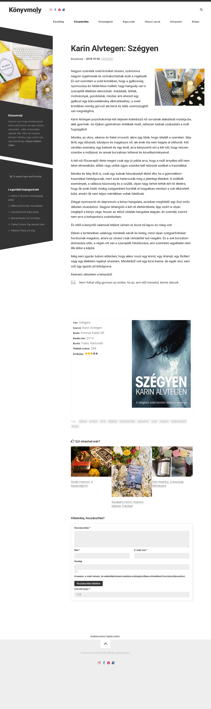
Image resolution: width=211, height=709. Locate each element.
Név (77, 541)
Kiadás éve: (79, 329)
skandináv (143, 413)
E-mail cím (141, 541)
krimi (103, 413)
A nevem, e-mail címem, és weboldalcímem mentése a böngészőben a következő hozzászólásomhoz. (130, 567)
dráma (83, 413)
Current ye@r (82, 580)
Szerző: (77, 319)
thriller (75, 418)
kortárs (93, 413)
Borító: (77, 335)
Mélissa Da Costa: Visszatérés (27, 197)
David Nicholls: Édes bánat (25, 203)
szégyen (164, 413)
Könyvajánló (123, 9)
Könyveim (178, 9)
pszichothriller (127, 413)
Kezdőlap (87, 9)
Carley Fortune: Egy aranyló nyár (28, 216)
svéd (154, 413)
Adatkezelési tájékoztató (105, 629)
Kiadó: (76, 324)
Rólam (192, 9)
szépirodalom (178, 413)
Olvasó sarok (159, 9)
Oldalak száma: (81, 340)
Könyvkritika (104, 9)
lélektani (113, 413)
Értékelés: (78, 345)
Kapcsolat (141, 9)
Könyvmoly (77, 50)
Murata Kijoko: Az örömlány (25, 209)
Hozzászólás (82, 519)
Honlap (78, 552)
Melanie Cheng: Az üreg (23, 222)
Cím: (75, 314)
